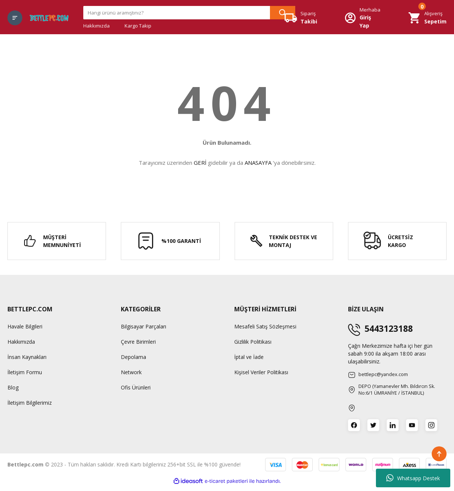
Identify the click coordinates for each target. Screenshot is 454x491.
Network (131, 372)
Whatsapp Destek (413, 478)
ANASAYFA (258, 162)
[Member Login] (362, 18)
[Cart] (427, 17)
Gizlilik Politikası (252, 341)
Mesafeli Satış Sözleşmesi (265, 326)
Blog (13, 387)
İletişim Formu (24, 372)
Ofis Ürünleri (136, 387)
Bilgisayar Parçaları (143, 326)
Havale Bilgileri (24, 326)
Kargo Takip (138, 25)
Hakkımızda (96, 25)
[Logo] (49, 18)
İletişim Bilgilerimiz (29, 402)
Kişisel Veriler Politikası (261, 372)
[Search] (189, 12)
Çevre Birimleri (138, 341)
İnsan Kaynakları (26, 356)
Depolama (133, 356)
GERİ (200, 162)
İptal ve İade (249, 356)
